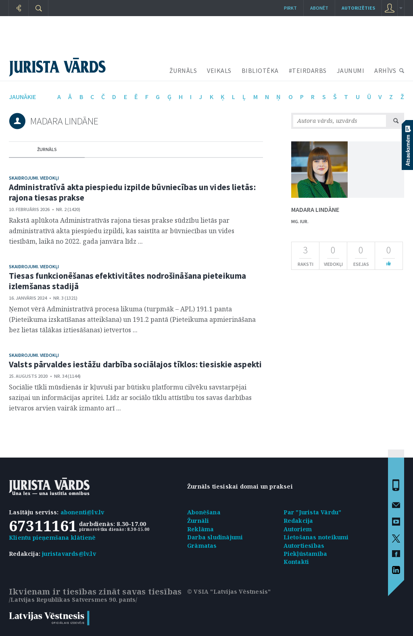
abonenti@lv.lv (82, 512)
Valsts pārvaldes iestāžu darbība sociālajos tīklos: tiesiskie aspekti (135, 364)
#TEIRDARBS (308, 70)
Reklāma (200, 529)
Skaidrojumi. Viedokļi (34, 178)
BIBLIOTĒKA (260, 70)
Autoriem (298, 529)
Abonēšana (204, 512)
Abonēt (319, 8)
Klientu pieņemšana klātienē (52, 537)
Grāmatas (202, 545)
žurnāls (47, 149)
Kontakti (296, 562)
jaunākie (22, 97)
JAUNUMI (351, 70)
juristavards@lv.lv (69, 553)
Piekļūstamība (305, 553)
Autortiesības (304, 545)
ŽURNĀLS (183, 70)
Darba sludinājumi (215, 537)
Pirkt (290, 8)
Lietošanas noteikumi (316, 537)
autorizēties (358, 8)
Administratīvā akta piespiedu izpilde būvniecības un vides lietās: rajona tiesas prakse (132, 192)
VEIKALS (219, 70)
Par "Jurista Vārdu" (313, 512)
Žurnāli (198, 520)
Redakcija (298, 520)
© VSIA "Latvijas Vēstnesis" (229, 591)
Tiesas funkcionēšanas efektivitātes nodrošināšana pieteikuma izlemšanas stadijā (127, 281)
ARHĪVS (385, 70)
